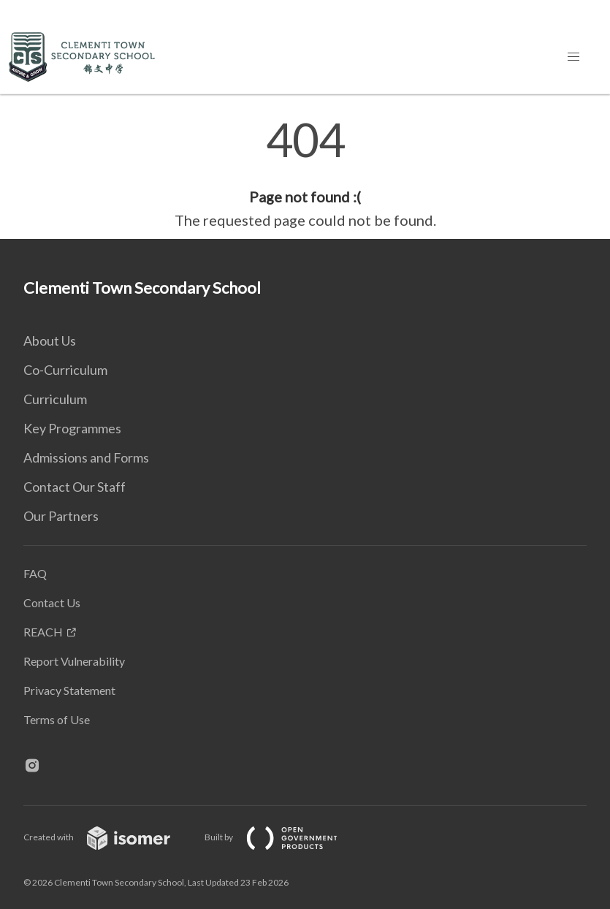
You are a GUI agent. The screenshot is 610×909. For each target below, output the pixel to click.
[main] (305, 174)
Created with (108, 837)
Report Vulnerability (74, 661)
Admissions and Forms (86, 457)
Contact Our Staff (74, 487)
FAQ (35, 573)
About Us (49, 340)
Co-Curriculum (65, 370)
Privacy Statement (69, 690)
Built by (283, 837)
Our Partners (61, 516)
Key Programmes (72, 428)
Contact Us (51, 602)
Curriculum (55, 399)
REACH (43, 632)
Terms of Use (56, 719)
